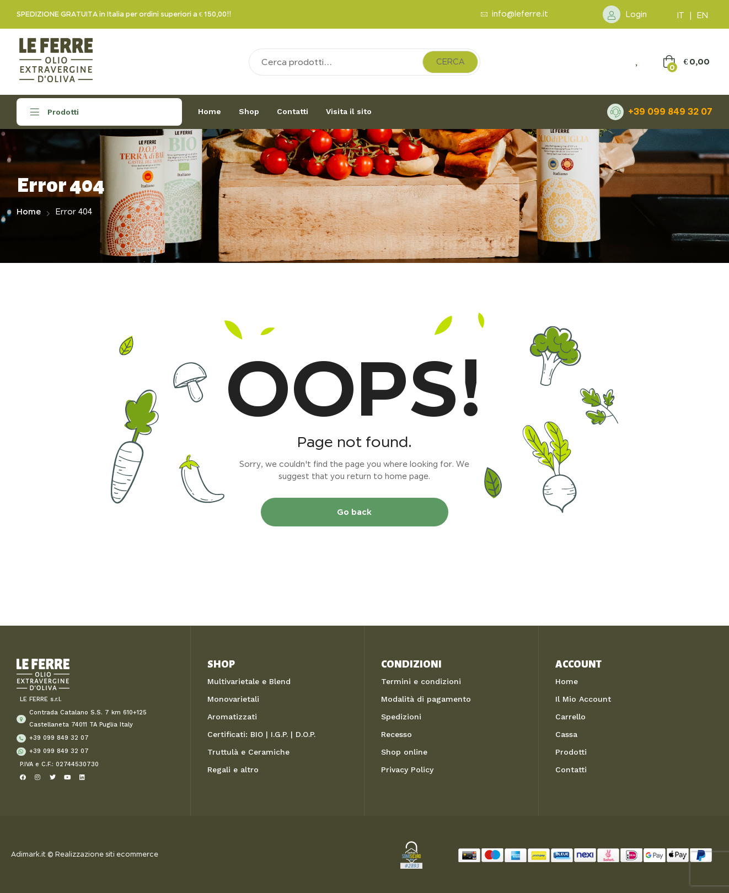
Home (29, 211)
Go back (354, 512)
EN (702, 15)
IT (680, 15)
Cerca (450, 61)
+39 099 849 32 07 (670, 111)
